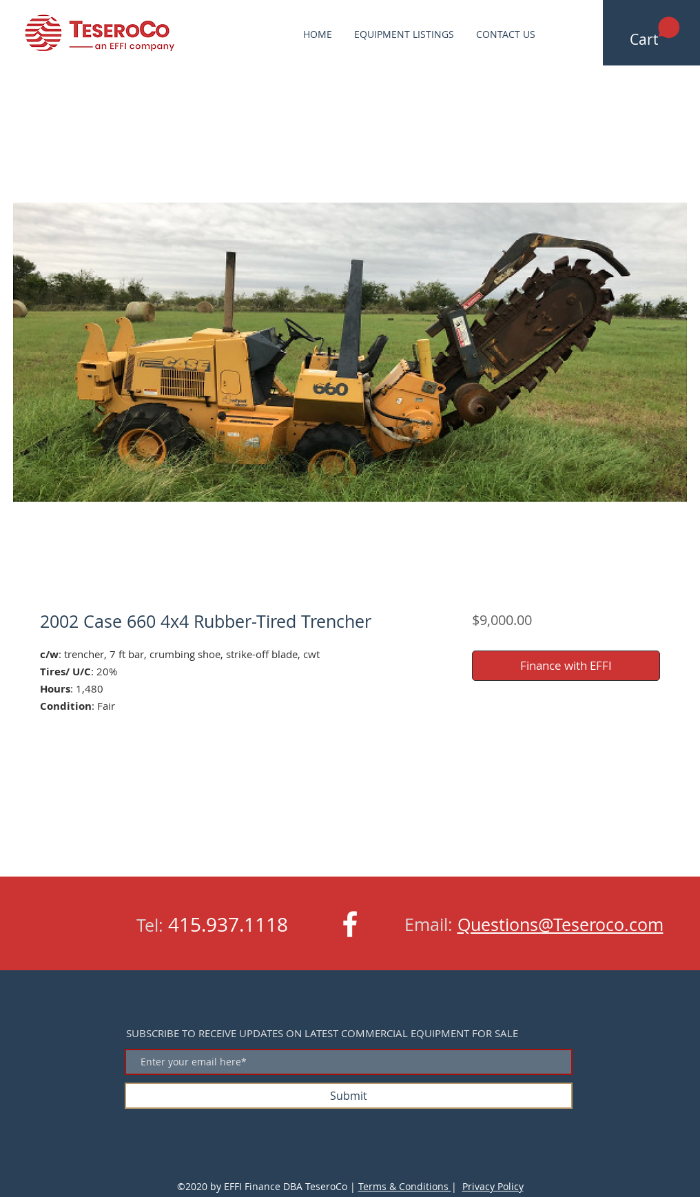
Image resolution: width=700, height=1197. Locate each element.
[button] (655, 32)
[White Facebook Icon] (350, 924)
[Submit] (349, 1096)
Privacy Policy (493, 1186)
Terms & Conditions (404, 1186)
